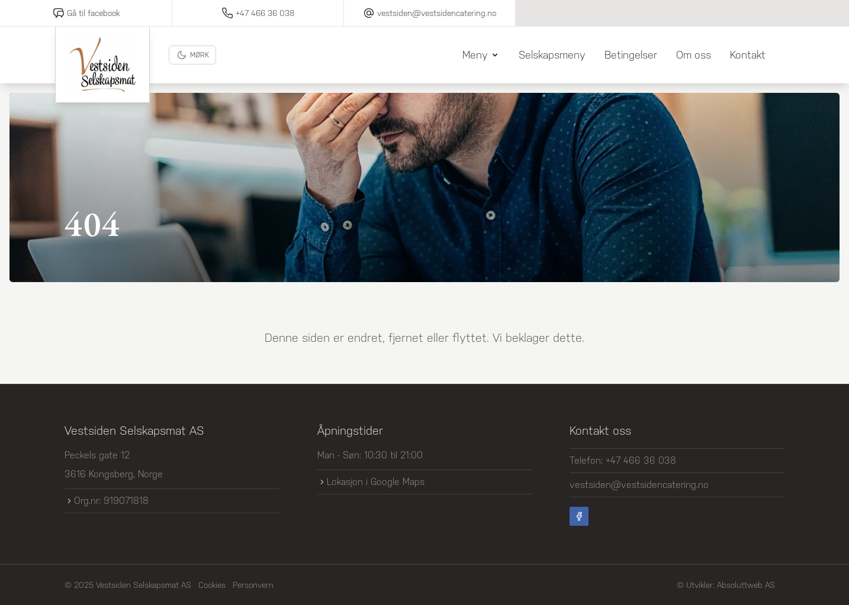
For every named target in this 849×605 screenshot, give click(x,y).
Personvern (253, 585)
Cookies (212, 585)
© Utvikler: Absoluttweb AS (726, 585)
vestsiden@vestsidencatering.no (639, 484)
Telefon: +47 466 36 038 (623, 460)
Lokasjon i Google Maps (370, 481)
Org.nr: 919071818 (107, 500)
